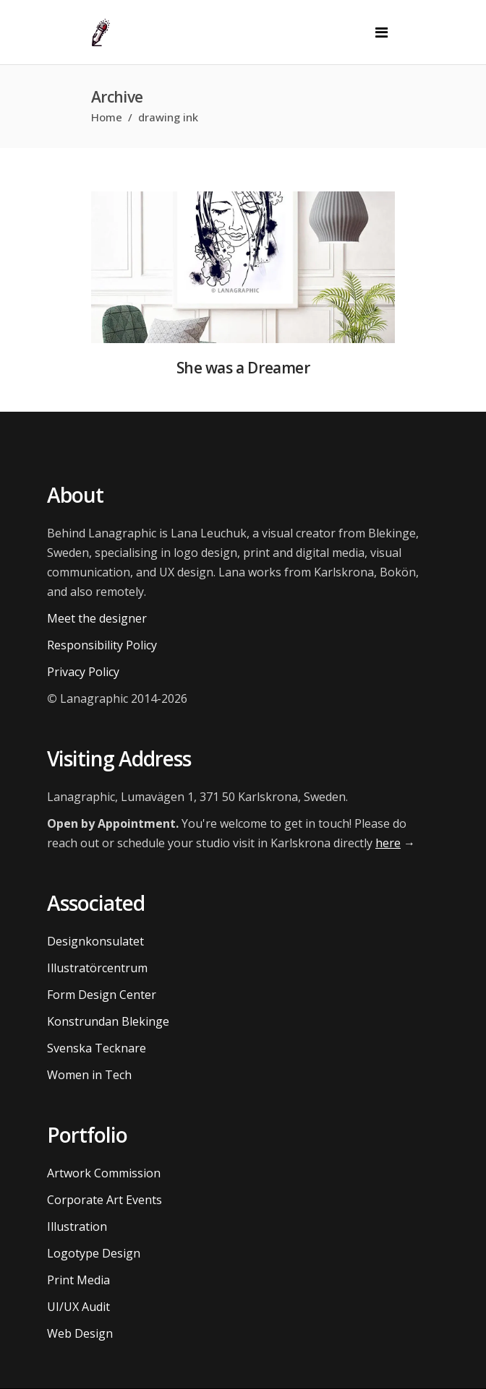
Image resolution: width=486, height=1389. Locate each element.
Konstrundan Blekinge (108, 1021)
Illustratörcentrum (97, 968)
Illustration (77, 1226)
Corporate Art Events (104, 1200)
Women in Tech (89, 1075)
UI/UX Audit (78, 1307)
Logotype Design (93, 1253)
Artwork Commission (104, 1173)
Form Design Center (101, 995)
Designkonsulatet (95, 941)
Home (106, 117)
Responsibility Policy (102, 645)
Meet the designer (97, 618)
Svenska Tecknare (96, 1048)
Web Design (80, 1333)
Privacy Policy (83, 672)
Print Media (78, 1280)
